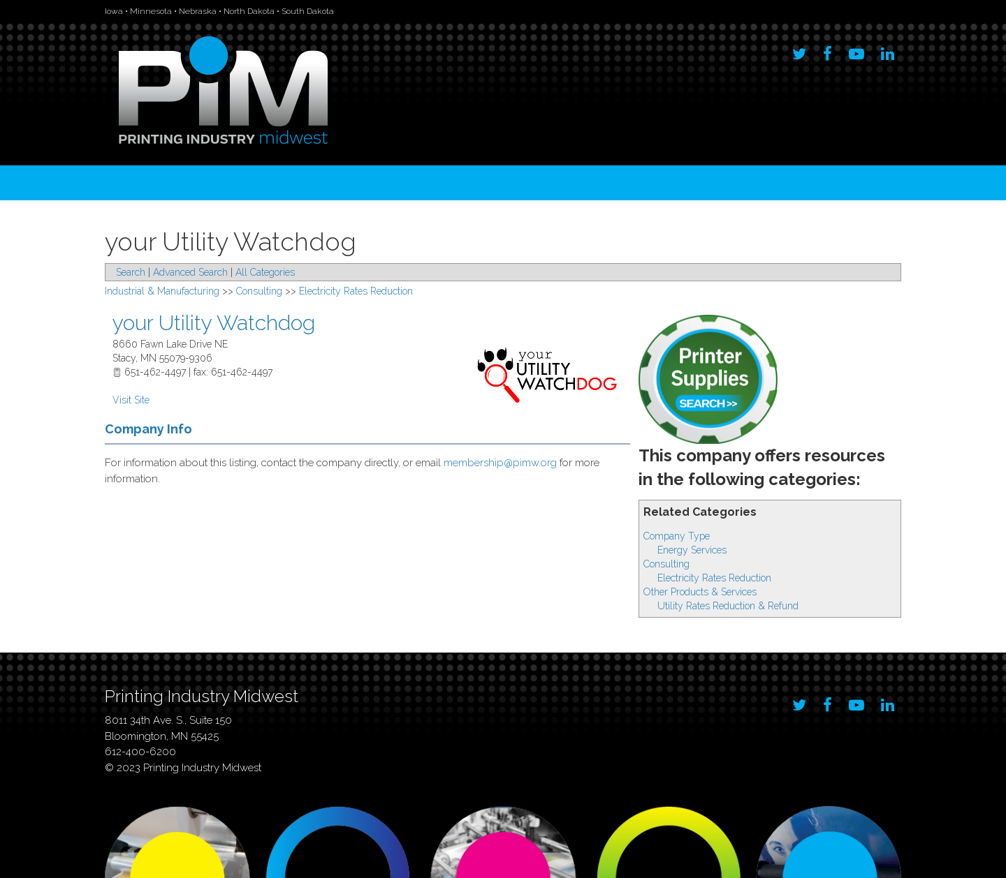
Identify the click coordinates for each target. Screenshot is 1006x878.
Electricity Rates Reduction (714, 577)
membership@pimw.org (500, 462)
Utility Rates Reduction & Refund (728, 605)
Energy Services (692, 550)
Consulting (666, 564)
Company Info (148, 429)
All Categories (265, 272)
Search (130, 272)
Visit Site (131, 399)
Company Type (676, 536)
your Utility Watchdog (213, 323)
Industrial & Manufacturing (162, 291)
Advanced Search (190, 272)
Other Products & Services (700, 591)
